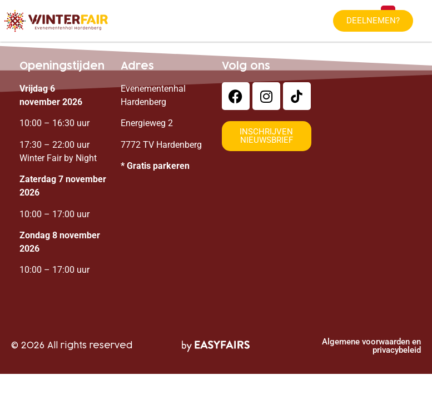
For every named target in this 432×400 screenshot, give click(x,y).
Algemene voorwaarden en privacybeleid (371, 346)
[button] (373, 21)
